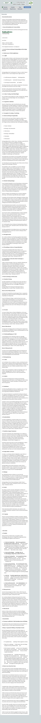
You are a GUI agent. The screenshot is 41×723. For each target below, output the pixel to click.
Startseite (5, 7)
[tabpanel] (15, 365)
